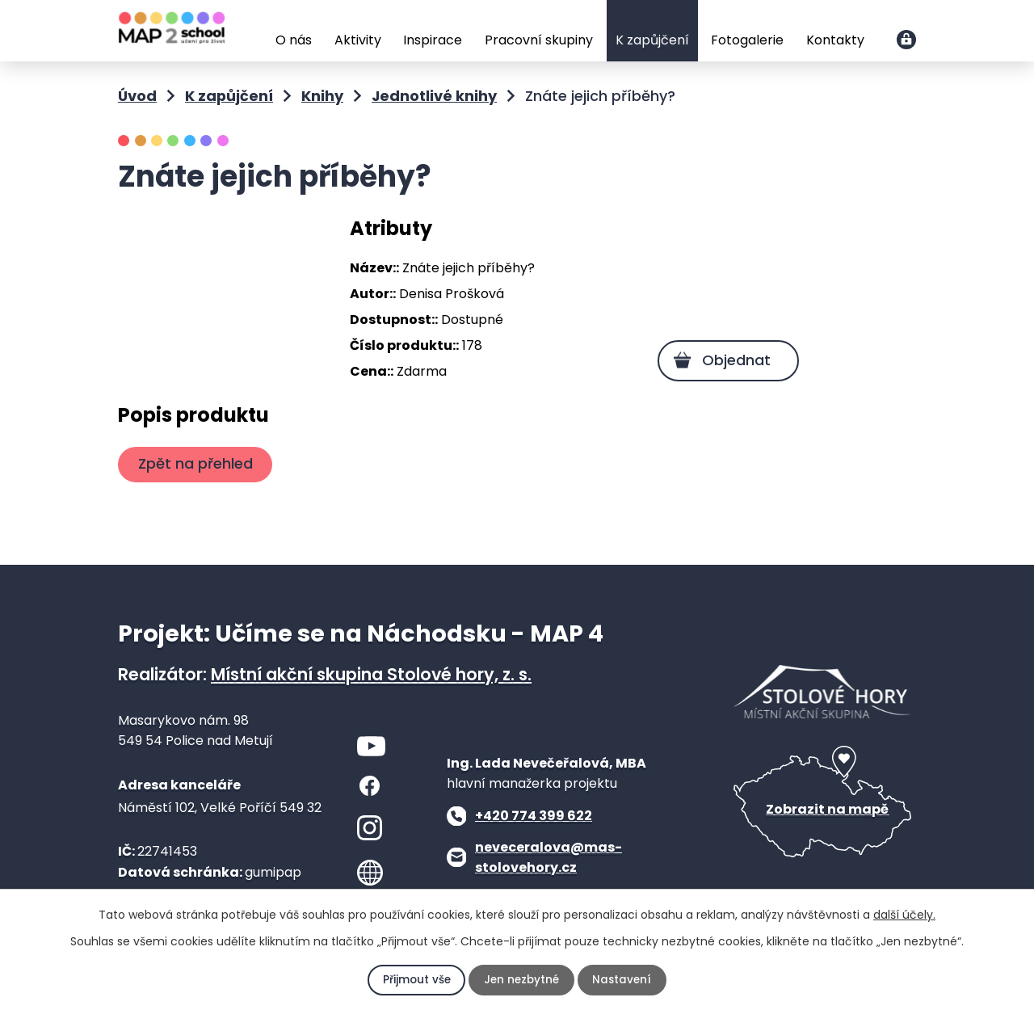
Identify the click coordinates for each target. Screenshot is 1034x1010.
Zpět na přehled (197, 463)
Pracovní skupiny (539, 40)
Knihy (322, 96)
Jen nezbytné (521, 980)
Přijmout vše (415, 980)
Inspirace (432, 40)
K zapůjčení (652, 40)
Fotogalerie (747, 40)
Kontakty (835, 40)
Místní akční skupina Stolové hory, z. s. (371, 674)
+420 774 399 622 (533, 815)
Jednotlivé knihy (434, 96)
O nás (293, 40)
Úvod (253, 32)
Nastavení (623, 980)
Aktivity (357, 40)
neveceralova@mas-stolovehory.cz (548, 857)
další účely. (904, 915)
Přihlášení (906, 39)
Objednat (734, 360)
